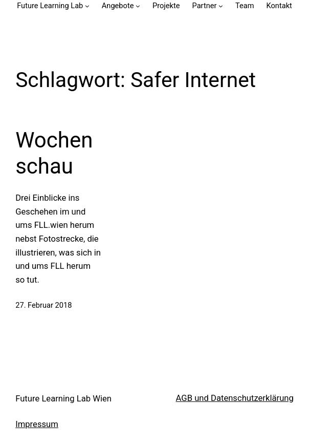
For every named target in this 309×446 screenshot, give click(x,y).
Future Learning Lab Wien (63, 398)
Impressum (36, 424)
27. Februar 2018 (43, 305)
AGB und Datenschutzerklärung (235, 398)
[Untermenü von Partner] (220, 6)
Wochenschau (54, 153)
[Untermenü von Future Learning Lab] (87, 6)
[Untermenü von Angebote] (138, 6)
